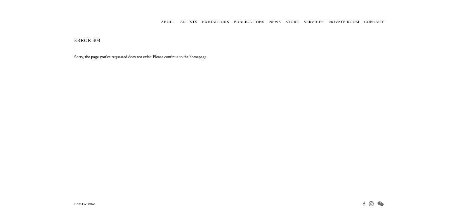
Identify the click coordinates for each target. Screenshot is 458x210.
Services (314, 22)
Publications (249, 22)
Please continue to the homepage (180, 57)
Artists (188, 22)
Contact (374, 22)
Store (292, 22)
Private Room (344, 22)
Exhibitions (215, 22)
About (168, 22)
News (275, 22)
